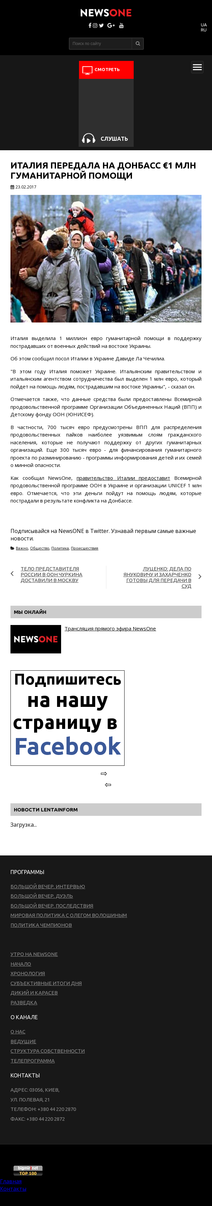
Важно (22, 548)
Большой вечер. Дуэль (41, 896)
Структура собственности (47, 1051)
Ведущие (23, 1041)
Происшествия (84, 548)
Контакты (13, 1188)
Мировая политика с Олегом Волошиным (68, 915)
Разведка (23, 1002)
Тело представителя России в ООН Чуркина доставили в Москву (51, 574)
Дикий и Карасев (34, 993)
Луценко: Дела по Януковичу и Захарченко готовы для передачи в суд (157, 577)
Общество (39, 548)
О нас (17, 1031)
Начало (20, 964)
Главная (11, 1181)
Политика (60, 548)
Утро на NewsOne (34, 954)
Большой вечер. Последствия (51, 906)
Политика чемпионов (41, 925)
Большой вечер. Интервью (47, 886)
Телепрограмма (32, 1061)
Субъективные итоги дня (46, 983)
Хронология (27, 973)
